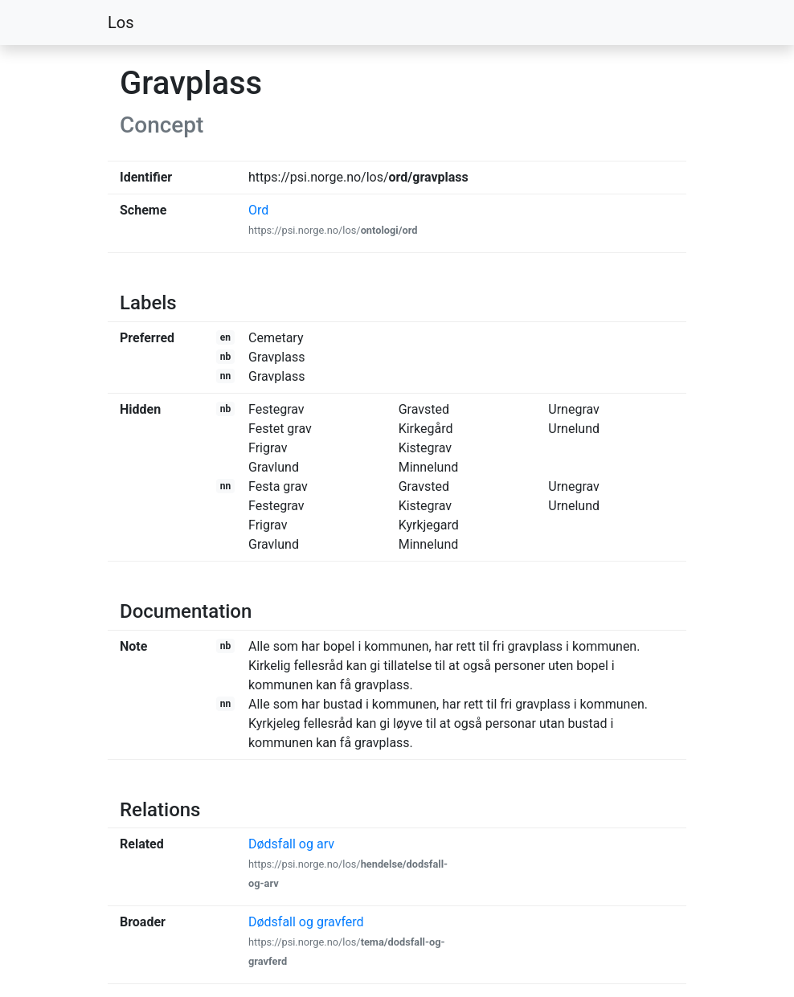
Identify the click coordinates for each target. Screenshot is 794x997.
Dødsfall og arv (348, 862)
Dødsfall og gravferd (346, 940)
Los (121, 22)
